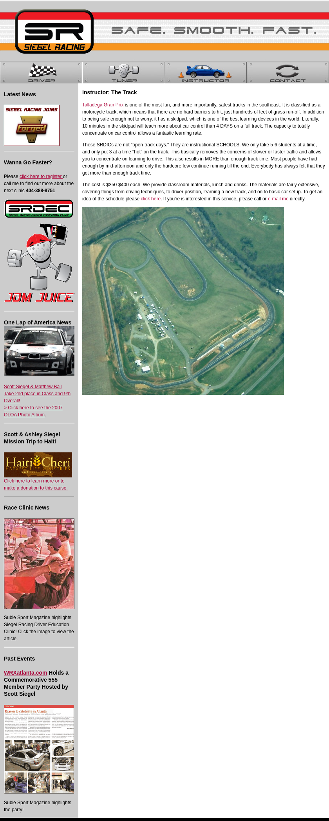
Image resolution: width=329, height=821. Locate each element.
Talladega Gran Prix (102, 105)
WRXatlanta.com (25, 673)
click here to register (41, 176)
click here (151, 199)
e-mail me (278, 199)
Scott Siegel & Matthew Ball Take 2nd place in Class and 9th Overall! (37, 393)
